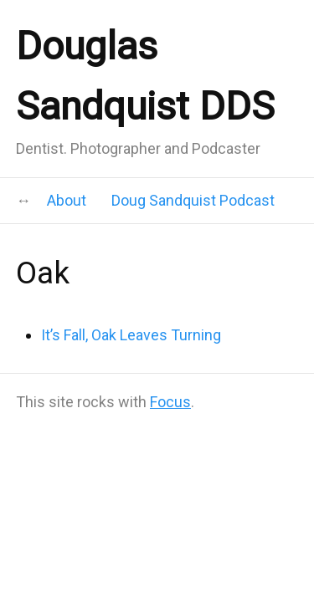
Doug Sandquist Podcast (193, 200)
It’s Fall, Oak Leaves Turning (131, 335)
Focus (170, 402)
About (66, 200)
